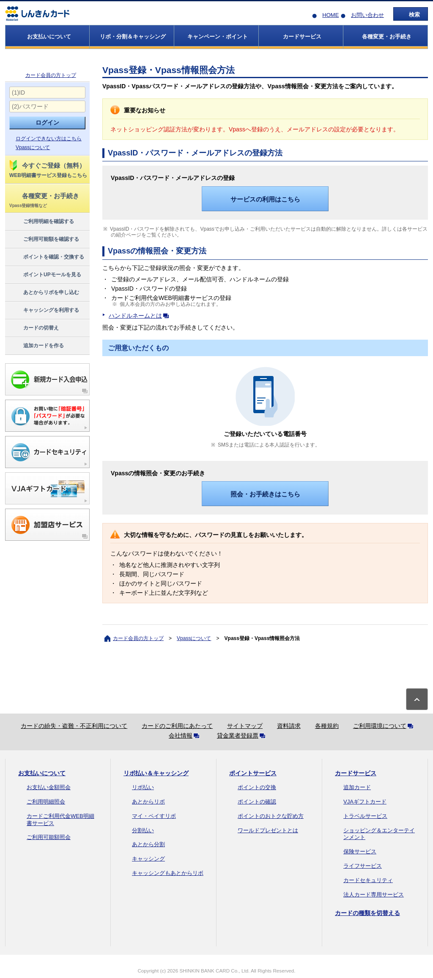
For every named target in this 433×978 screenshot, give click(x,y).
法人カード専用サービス (373, 894)
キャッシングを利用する (43, 310)
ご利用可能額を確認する (43, 239)
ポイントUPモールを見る (44, 275)
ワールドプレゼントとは (268, 830)
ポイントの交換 (257, 787)
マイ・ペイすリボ (154, 816)
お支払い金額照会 (49, 787)
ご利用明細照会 (46, 801)
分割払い (143, 830)
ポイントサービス (253, 773)
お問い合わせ (367, 15)
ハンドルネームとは (140, 315)
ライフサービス (362, 866)
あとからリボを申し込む (43, 292)
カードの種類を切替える (367, 913)
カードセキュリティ (368, 880)
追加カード (357, 787)
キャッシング (148, 858)
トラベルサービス (365, 816)
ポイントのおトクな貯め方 (271, 816)
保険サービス (359, 851)
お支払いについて (42, 773)
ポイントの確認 (257, 801)
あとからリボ (148, 801)
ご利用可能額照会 (49, 837)
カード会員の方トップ (50, 75)
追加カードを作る (36, 346)
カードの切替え (33, 328)
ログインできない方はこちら (49, 139)
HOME (330, 15)
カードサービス (355, 773)
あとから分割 (148, 844)
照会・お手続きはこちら (265, 494)
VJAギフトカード (364, 801)
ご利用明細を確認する (41, 221)
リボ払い (143, 787)
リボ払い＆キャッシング (156, 773)
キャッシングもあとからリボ (167, 873)
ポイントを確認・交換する (46, 257)
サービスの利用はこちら (265, 199)
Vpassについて (33, 147)
